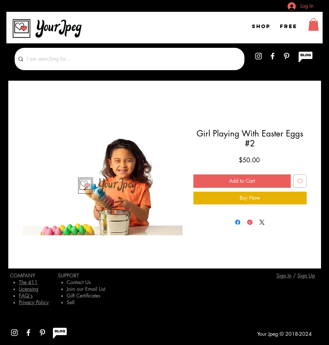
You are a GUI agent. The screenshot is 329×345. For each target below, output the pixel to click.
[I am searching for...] (129, 59)
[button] (313, 24)
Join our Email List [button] (86, 289)
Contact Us (79, 282)
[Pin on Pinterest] (250, 222)
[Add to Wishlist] (300, 181)
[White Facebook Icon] (272, 56)
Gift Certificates (83, 295)
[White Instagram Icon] (258, 56)
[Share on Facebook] (238, 222)
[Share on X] (262, 222)
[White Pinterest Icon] (286, 56)
